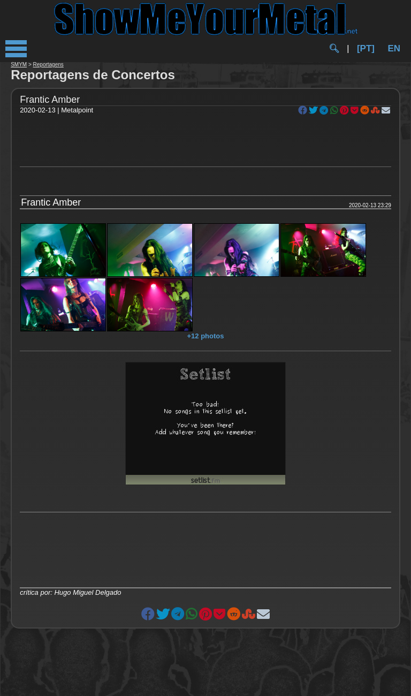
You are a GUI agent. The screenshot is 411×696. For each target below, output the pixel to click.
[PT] (366, 48)
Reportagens (48, 64)
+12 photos (205, 336)
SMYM (19, 64)
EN (393, 48)
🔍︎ (334, 48)
